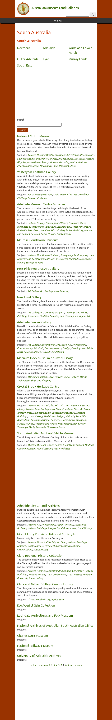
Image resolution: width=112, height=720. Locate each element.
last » (79, 664)
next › (73, 664)
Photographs (87, 154)
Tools (55, 165)
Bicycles (21, 162)
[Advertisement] (56, 93)
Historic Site (34, 255)
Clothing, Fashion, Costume (32, 198)
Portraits (22, 230)
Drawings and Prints (56, 222)
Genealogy (77, 570)
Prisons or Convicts (57, 258)
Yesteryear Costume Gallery (36, 172)
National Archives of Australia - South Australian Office (55, 625)
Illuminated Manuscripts (30, 226)
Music (62, 427)
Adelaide (49, 48)
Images (62, 158)
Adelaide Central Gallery (34, 322)
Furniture (73, 222)
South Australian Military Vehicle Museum (46, 433)
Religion (35, 233)
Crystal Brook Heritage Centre (38, 386)
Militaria (69, 416)
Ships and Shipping (41, 380)
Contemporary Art (54, 312)
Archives (45, 230)
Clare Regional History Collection (40, 555)
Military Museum (36, 444)
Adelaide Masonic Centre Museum (41, 204)
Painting (64, 291)
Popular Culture (67, 165)
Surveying (31, 262)
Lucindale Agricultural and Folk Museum (45, 615)
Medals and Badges (54, 416)
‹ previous (43, 664)
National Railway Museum (35, 645)
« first (34, 664)
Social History (85, 158)
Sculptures (33, 315)
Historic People (59, 230)
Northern (23, 48)
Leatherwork (63, 226)
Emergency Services (46, 158)
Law (85, 255)
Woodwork (34, 230)
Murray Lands (77, 59)
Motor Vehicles (78, 162)
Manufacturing (61, 162)
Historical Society (80, 405)
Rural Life (72, 158)
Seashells (41, 427)
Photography (24, 165)
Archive (31, 154)
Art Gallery (33, 291)
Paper (87, 226)
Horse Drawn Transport (39, 162)
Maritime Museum (37, 376)
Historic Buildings (37, 528)
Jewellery (83, 194)
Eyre (46, 59)
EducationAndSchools (63, 412)
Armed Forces (24, 412)
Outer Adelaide (28, 59)
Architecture (33, 408)
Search (20, 119)
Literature (52, 427)
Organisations (24, 549)
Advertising (72, 154)
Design (66, 348)
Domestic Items (25, 158)
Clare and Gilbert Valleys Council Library (45, 584)
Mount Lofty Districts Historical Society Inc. (47, 534)
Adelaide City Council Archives (38, 505)
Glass (82, 222)
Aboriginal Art (82, 315)
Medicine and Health (45, 423)
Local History (76, 230)
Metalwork (77, 226)
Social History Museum (39, 194)
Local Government (67, 528)
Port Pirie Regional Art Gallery (38, 268)
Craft (56, 194)
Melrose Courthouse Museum (38, 240)
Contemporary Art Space (53, 344)
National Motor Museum (34, 136)
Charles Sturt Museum (32, 635)
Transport (60, 154)
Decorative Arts (68, 194)
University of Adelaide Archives (39, 655)
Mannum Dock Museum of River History (45, 358)
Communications (26, 448)
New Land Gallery (29, 297)
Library (21, 408)
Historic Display (45, 154)
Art (42, 291)
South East (24, 65)
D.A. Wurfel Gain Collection (36, 605)
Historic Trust (62, 405)
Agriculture (23, 419)
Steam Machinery (41, 165)
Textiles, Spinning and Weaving (57, 315)
